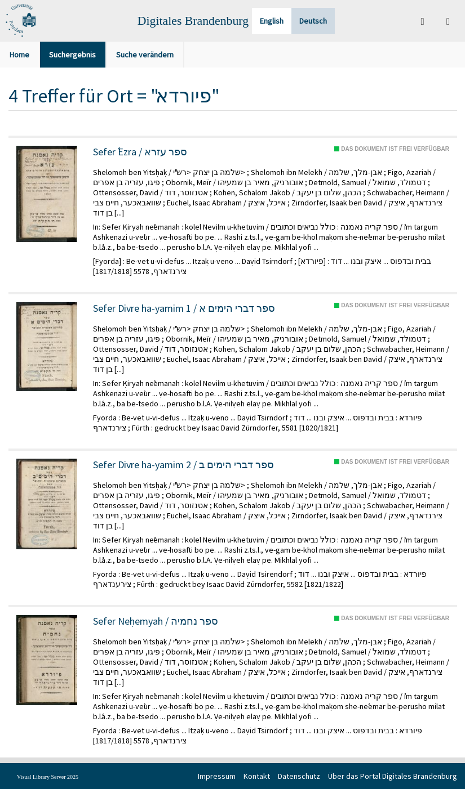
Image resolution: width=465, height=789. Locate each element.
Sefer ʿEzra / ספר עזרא (140, 152)
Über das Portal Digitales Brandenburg (392, 776)
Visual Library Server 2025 (47, 777)
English (272, 21)
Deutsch (313, 21)
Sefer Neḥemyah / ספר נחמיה (155, 621)
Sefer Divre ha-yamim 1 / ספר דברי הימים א (184, 308)
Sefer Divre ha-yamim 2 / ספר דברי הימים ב (183, 465)
